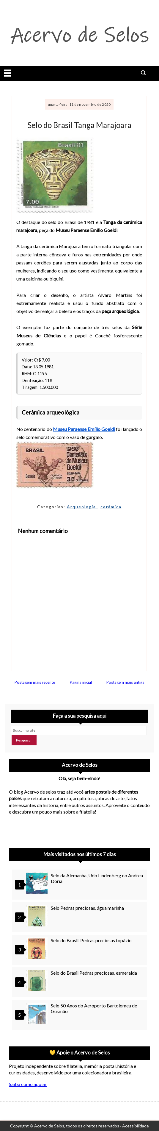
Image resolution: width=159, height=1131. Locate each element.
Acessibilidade (135, 1125)
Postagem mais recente (35, 682)
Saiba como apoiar (28, 1084)
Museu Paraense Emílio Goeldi (84, 429)
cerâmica (111, 506)
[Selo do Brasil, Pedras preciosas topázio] (37, 948)
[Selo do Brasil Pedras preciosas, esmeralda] (37, 981)
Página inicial (81, 682)
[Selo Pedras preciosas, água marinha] (37, 916)
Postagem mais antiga (125, 682)
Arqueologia (82, 506)
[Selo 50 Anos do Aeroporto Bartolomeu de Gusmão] (37, 1014)
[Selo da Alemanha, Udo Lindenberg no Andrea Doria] (37, 884)
